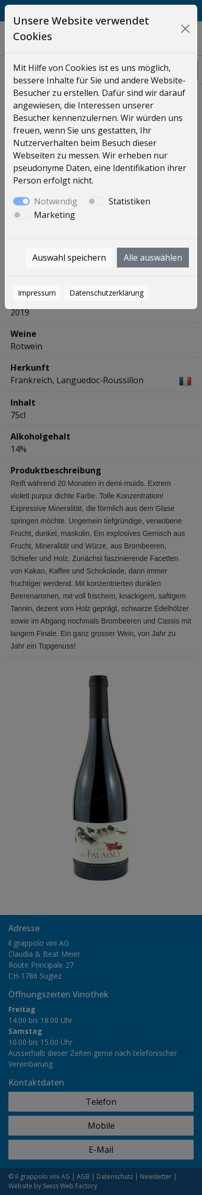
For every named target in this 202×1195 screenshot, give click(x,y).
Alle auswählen (153, 257)
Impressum (37, 293)
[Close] (185, 28)
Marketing (54, 215)
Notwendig (55, 201)
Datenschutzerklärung (106, 293)
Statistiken (129, 201)
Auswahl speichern (69, 257)
